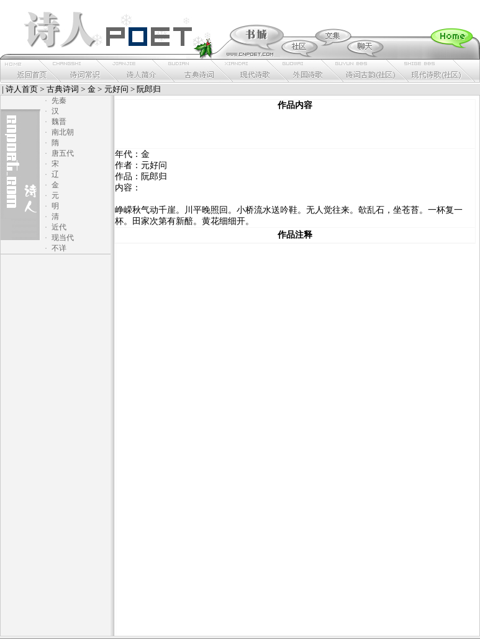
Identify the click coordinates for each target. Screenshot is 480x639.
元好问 (116, 89)
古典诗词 (63, 89)
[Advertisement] (295, 129)
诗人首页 (22, 89)
